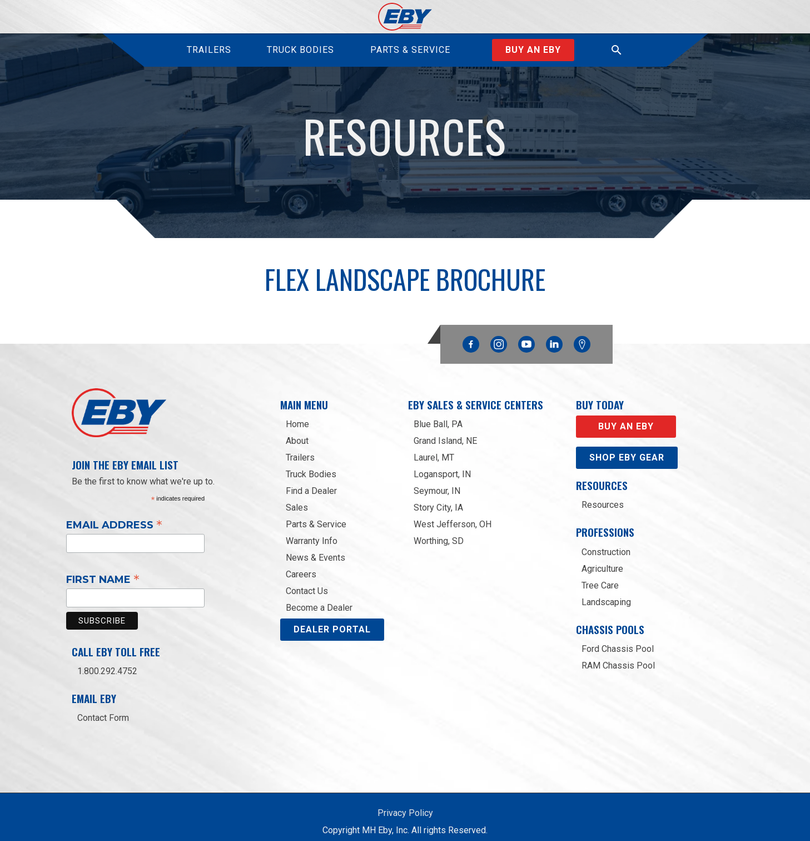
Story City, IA (438, 497)
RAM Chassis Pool (618, 655)
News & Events (315, 547)
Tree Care (600, 575)
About (297, 431)
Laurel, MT (434, 447)
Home (297, 414)
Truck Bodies (311, 464)
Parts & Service (316, 514)
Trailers (300, 447)
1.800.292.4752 (107, 661)
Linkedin (554, 331)
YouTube (526, 331)
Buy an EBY (533, 49)
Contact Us (307, 581)
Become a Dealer (319, 597)
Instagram (498, 331)
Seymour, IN (437, 481)
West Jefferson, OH (452, 514)
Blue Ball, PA (438, 414)
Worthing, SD (439, 531)
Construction (606, 542)
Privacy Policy (405, 803)
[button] (616, 50)
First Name (103, 569)
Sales (297, 497)
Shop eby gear (626, 447)
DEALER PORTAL (332, 619)
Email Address (114, 514)
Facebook (471, 331)
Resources (603, 494)
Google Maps (582, 334)
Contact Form (103, 708)
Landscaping (606, 592)
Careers (301, 564)
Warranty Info (311, 531)
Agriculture (602, 558)
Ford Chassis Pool (618, 639)
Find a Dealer (311, 481)
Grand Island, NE (445, 431)
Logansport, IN (442, 464)
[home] (405, 17)
